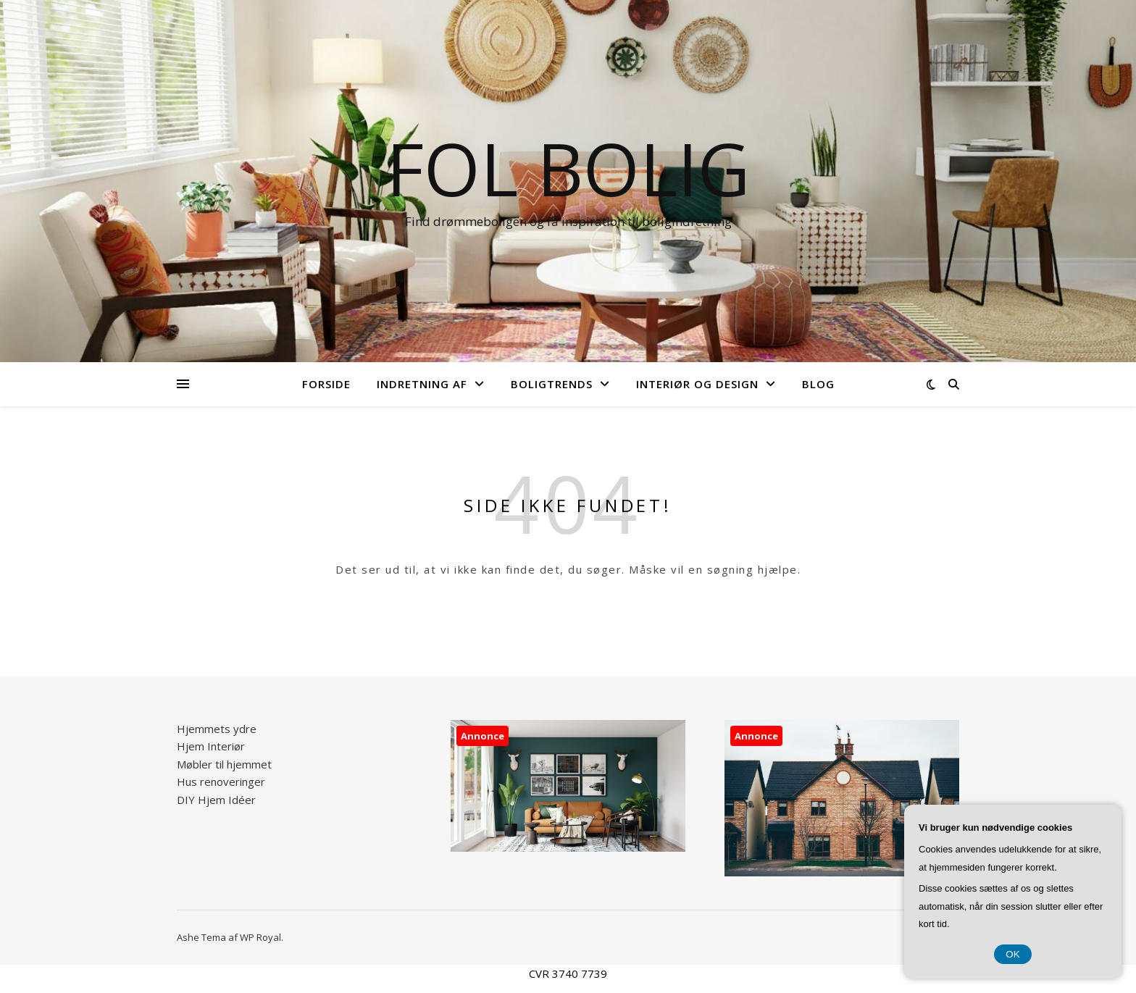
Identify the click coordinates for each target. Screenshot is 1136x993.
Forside (326, 384)
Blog (818, 384)
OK (1012, 954)
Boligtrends (552, 384)
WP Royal (260, 937)
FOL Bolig (568, 168)
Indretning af (422, 384)
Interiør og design (697, 384)
